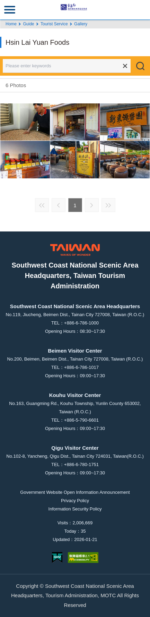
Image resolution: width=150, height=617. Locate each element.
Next (92, 205)
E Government (57, 557)
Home (11, 24)
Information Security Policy (75, 509)
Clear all (125, 66)
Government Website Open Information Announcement (75, 492)
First (42, 205)
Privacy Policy (75, 500)
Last (108, 205)
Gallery (80, 24)
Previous (58, 205)
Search (140, 66)
